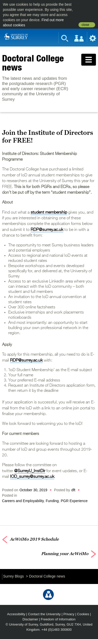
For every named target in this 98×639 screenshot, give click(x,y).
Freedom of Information (58, 619)
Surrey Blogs (13, 576)
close (85, 25)
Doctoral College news (33, 63)
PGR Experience (74, 501)
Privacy (68, 614)
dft (73, 490)
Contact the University (44, 614)
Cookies (83, 614)
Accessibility (16, 614)
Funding (52, 501)
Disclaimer (30, 619)
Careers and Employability (23, 501)
